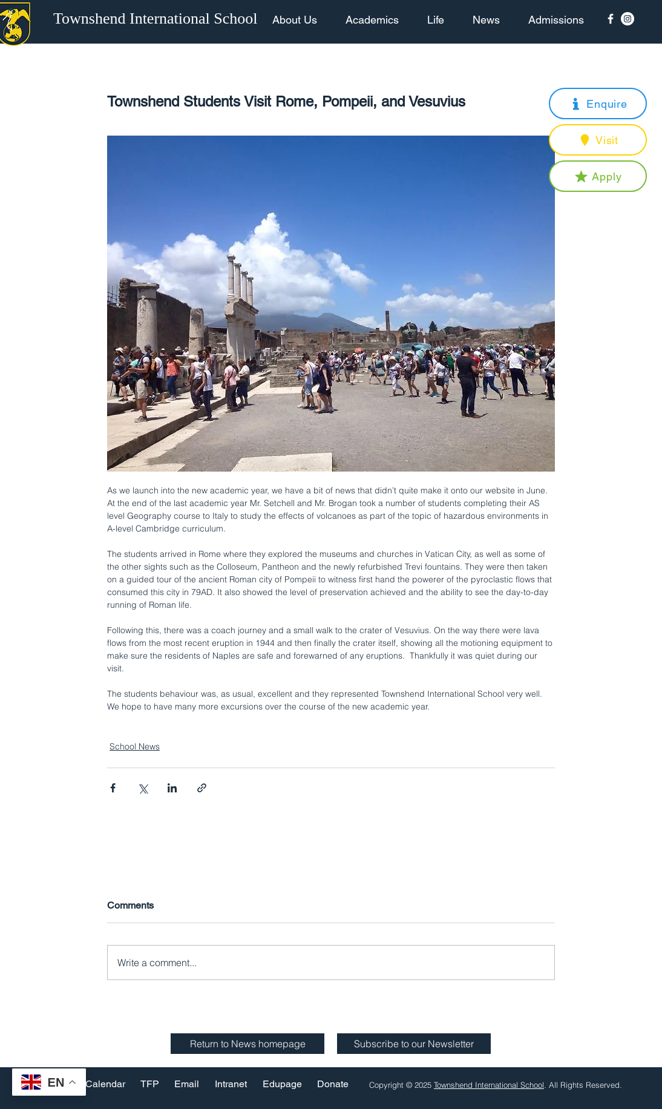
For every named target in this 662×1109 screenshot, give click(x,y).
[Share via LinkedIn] (172, 788)
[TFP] (149, 1084)
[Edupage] (282, 1084)
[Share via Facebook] (113, 788)
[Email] (186, 1084)
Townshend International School (489, 1085)
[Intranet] (230, 1084)
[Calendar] (105, 1084)
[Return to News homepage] (247, 1043)
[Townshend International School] (157, 18)
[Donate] (333, 1084)
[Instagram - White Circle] (627, 18)
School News (135, 746)
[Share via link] (202, 788)
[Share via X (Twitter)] (142, 788)
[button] (598, 103)
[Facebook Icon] (610, 18)
